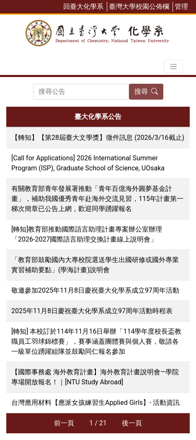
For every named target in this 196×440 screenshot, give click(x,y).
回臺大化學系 (83, 6)
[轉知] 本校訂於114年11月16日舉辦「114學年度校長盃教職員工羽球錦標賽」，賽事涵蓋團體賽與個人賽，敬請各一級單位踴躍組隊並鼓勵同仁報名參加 (96, 341)
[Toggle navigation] (173, 66)
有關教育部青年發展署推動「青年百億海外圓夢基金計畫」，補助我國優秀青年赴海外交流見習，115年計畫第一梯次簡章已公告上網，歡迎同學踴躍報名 (97, 199)
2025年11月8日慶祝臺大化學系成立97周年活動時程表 (92, 311)
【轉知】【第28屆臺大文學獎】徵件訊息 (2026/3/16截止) (97, 138)
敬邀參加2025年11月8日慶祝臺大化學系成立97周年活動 (95, 290)
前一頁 (64, 423)
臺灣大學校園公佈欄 (139, 6)
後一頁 (132, 423)
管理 (181, 6)
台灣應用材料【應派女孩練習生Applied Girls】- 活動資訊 (95, 403)
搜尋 (146, 91)
